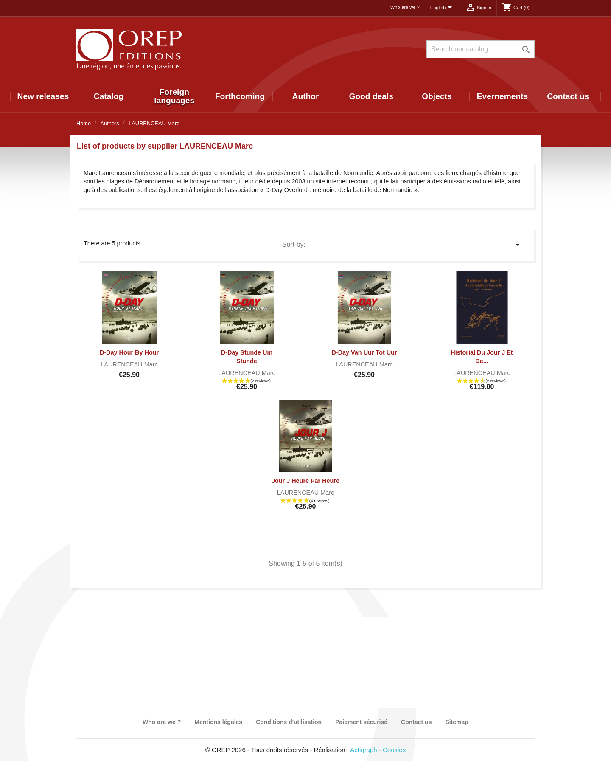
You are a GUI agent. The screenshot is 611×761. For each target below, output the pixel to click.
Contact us (568, 96)
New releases (43, 96)
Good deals (371, 96)
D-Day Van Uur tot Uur (364, 352)
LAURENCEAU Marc (129, 364)
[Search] (480, 49)
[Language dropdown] (442, 8)
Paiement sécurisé (361, 722)
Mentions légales (218, 722)
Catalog (108, 96)
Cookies (394, 749)
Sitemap (456, 722)
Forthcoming (240, 96)
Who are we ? (405, 7)
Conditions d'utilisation (289, 722)
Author (305, 96)
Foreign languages (174, 96)
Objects (436, 96)
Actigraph (363, 749)
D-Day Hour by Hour (129, 352)
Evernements (502, 96)
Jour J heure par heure (305, 480)
